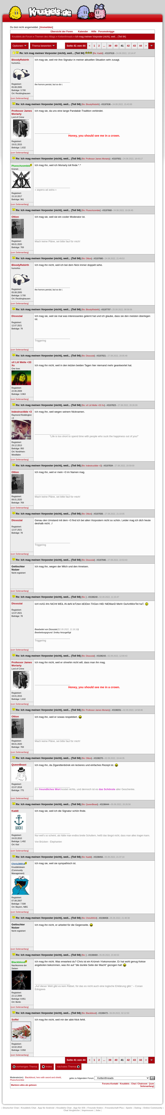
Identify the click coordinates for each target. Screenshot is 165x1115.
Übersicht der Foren (62, 31)
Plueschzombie (17, 1080)
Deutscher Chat (11, 1108)
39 (109, 45)
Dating (137, 1108)
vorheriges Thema (25, 1066)
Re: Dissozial (88, 356)
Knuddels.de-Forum (22, 36)
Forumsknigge (106, 31)
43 (134, 45)
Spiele (129, 1108)
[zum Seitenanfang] (20, 98)
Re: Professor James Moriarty (96, 158)
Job (97, 1110)
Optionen (20, 45)
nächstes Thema (68, 1066)
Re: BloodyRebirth (90, 104)
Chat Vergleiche (72, 1110)
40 (116, 45)
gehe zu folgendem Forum (81, 1078)
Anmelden (46, 27)
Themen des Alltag (45, 36)
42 (128, 45)
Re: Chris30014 (89, 918)
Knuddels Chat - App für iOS (70, 1108)
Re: (84, 597)
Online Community (152, 1108)
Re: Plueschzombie (91, 210)
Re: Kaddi (98, 53)
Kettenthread (65, 36)
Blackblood (30, 1077)
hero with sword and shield (48, 1077)
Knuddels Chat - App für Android (37, 1108)
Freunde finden (95, 1108)
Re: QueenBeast (90, 804)
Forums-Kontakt (110, 1083)
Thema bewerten (43, 45)
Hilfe (93, 31)
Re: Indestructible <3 (91, 465)
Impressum (87, 1110)
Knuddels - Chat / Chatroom (133, 1083)
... (104, 45)
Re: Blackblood (89, 1013)
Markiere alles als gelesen (24, 1085)
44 (140, 45)
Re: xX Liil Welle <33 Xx (93, 405)
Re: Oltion (86, 258)
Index (47, 1066)
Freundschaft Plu (114, 1108)
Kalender (83, 31)
